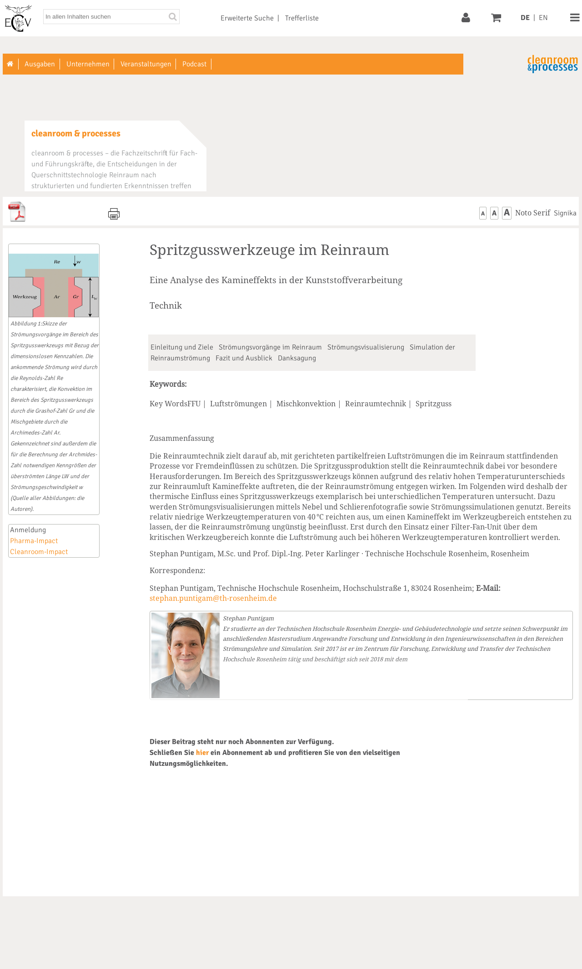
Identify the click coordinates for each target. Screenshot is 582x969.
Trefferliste (302, 18)
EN (543, 17)
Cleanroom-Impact (39, 551)
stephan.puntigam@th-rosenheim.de (213, 598)
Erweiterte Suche (247, 18)
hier (202, 752)
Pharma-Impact (34, 540)
